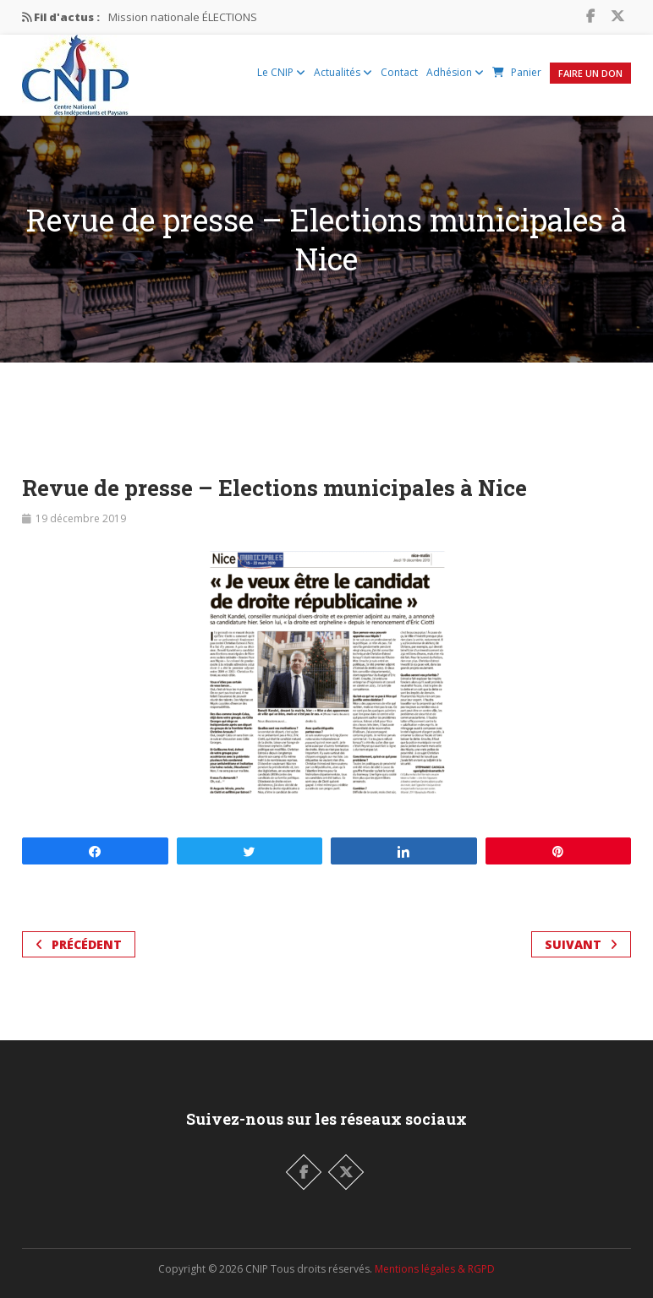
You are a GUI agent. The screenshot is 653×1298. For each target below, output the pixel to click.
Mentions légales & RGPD (435, 1269)
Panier (516, 72)
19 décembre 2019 (81, 518)
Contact (399, 72)
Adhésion (455, 72)
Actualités (343, 72)
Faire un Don (590, 73)
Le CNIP (281, 72)
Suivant (581, 944)
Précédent (79, 944)
